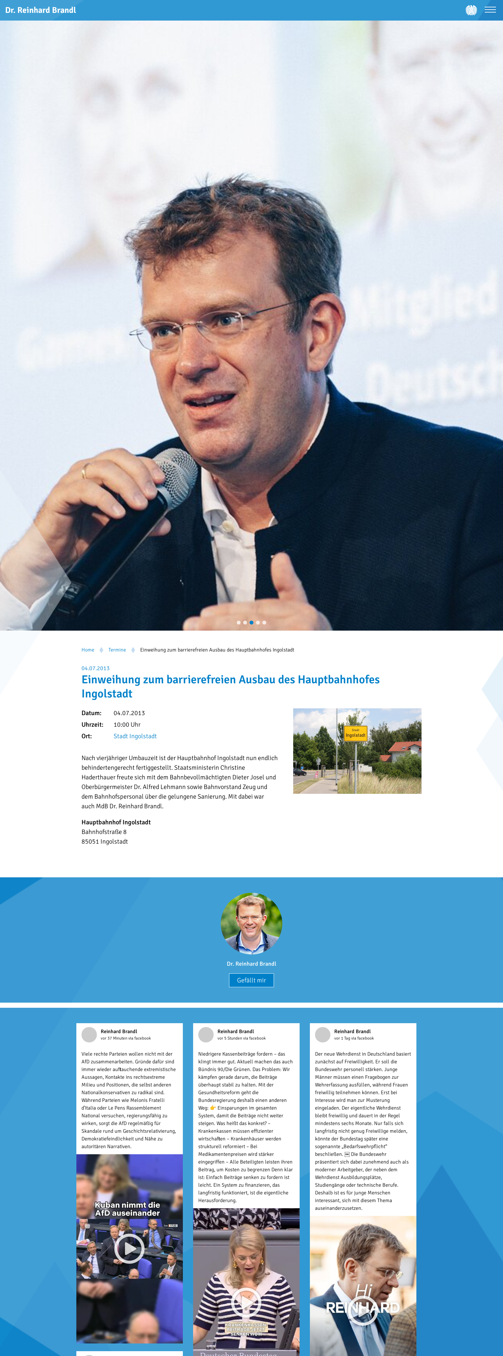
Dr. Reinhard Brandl (251, 963)
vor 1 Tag (342, 1038)
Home (87, 650)
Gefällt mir (251, 980)
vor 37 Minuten (114, 1038)
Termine (117, 650)
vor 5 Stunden (230, 1038)
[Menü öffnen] (490, 10)
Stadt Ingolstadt (135, 736)
